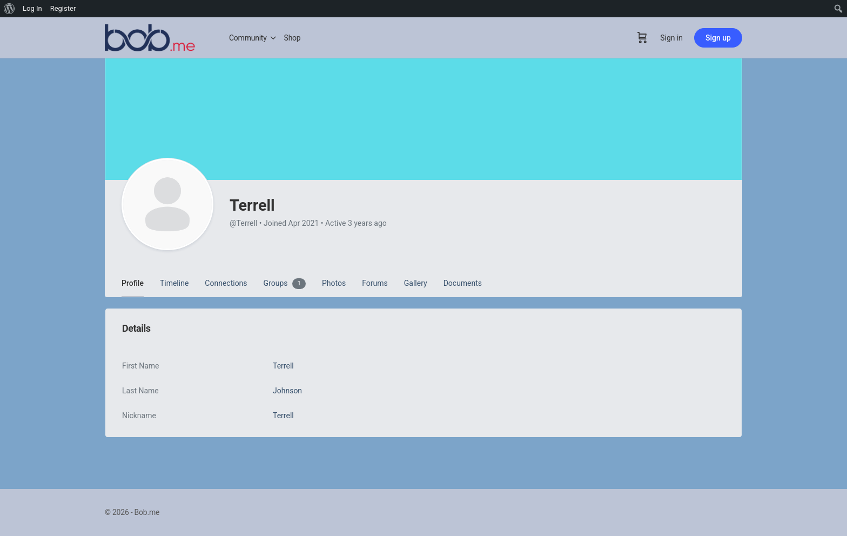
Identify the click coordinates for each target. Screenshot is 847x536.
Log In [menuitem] (32, 8)
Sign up (718, 38)
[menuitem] (9, 8)
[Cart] (642, 37)
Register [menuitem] (63, 8)
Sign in (671, 38)
